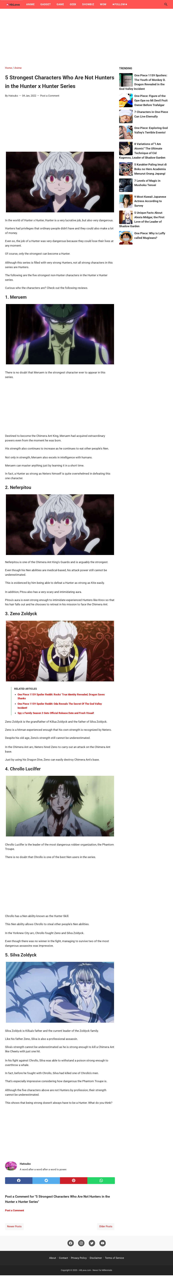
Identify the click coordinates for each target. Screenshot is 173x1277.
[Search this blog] (166, 4)
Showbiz (88, 4)
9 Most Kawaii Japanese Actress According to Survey (150, 201)
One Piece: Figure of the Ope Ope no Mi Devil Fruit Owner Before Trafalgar (151, 100)
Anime (30, 4)
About (52, 1257)
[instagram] (81, 1243)
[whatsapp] (101, 1180)
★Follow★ (119, 4)
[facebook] (18, 1180)
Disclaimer (96, 1257)
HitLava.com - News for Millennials (95, 1270)
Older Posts (105, 1226)
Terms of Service (114, 1257)
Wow (103, 4)
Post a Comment (49, 95)
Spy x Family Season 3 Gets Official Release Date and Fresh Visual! (56, 713)
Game (60, 4)
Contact (63, 1257)
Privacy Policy (79, 1257)
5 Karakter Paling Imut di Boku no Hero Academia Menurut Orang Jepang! (150, 169)
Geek (73, 4)
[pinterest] (73, 1180)
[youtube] (102, 1243)
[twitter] (46, 1180)
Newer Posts (14, 1226)
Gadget (45, 4)
